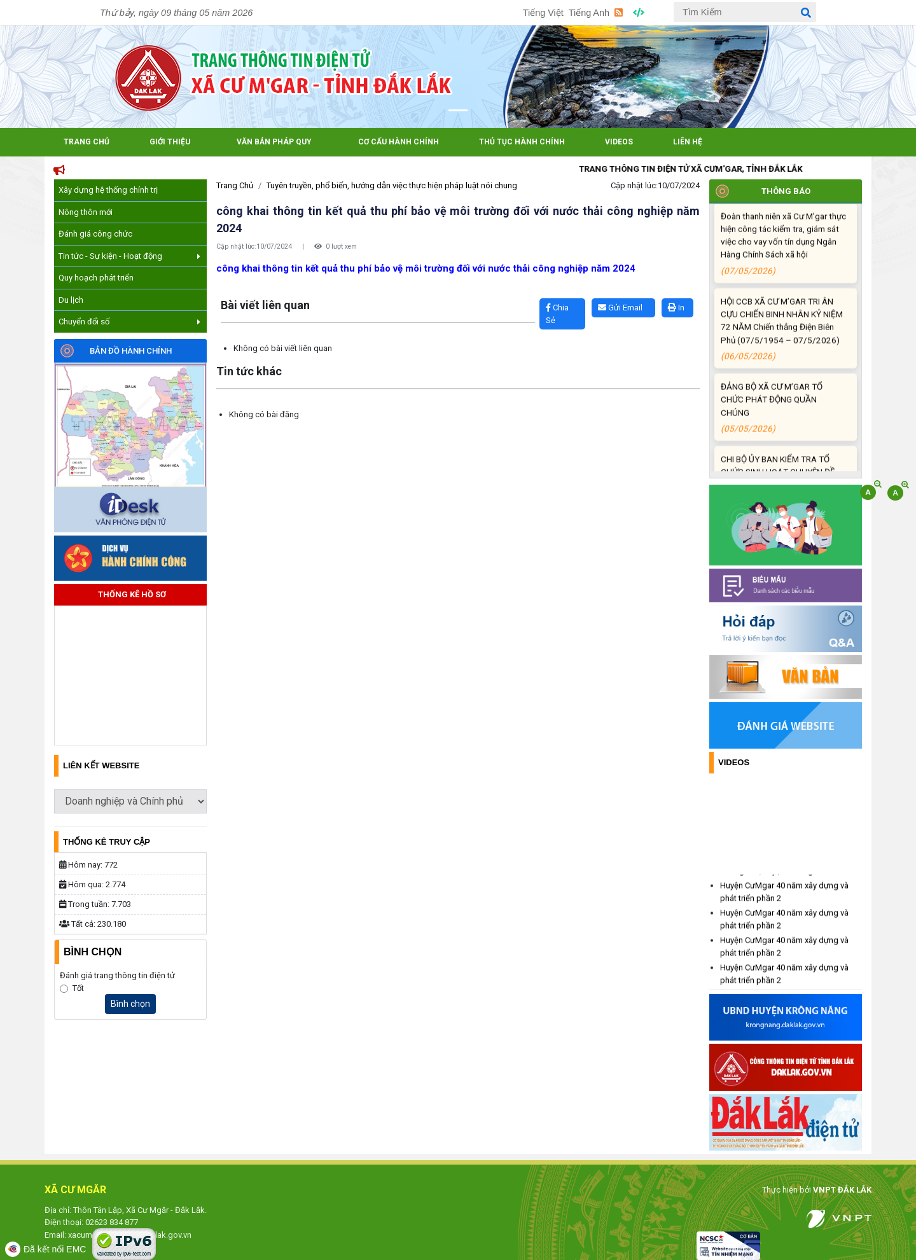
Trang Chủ (86, 141)
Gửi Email (620, 307)
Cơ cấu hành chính (398, 141)
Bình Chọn (92, 951)
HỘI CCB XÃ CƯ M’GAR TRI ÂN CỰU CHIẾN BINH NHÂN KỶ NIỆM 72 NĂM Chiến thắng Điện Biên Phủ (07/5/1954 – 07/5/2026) (783, 344)
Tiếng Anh (589, 13)
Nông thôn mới (86, 212)
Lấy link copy (236, 292)
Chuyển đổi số (129, 321)
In (676, 307)
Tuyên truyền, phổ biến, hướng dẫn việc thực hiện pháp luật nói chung (392, 185)
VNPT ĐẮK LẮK (842, 1189)
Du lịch (71, 300)
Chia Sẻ (557, 314)
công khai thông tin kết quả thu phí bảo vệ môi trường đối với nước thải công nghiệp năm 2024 (425, 268)
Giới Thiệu (169, 141)
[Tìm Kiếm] (745, 12)
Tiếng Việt (543, 13)
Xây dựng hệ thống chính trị (108, 190)
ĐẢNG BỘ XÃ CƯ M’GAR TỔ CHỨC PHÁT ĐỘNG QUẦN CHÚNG (783, 423)
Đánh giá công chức (95, 234)
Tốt (78, 988)
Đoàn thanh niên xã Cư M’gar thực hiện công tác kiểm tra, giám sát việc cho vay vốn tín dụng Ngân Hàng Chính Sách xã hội (783, 259)
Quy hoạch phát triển (96, 277)
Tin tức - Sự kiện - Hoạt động (129, 256)
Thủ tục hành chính (522, 141)
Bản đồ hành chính (131, 351)
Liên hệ (687, 141)
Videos (619, 141)
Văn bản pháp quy (274, 141)
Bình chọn (130, 1004)
